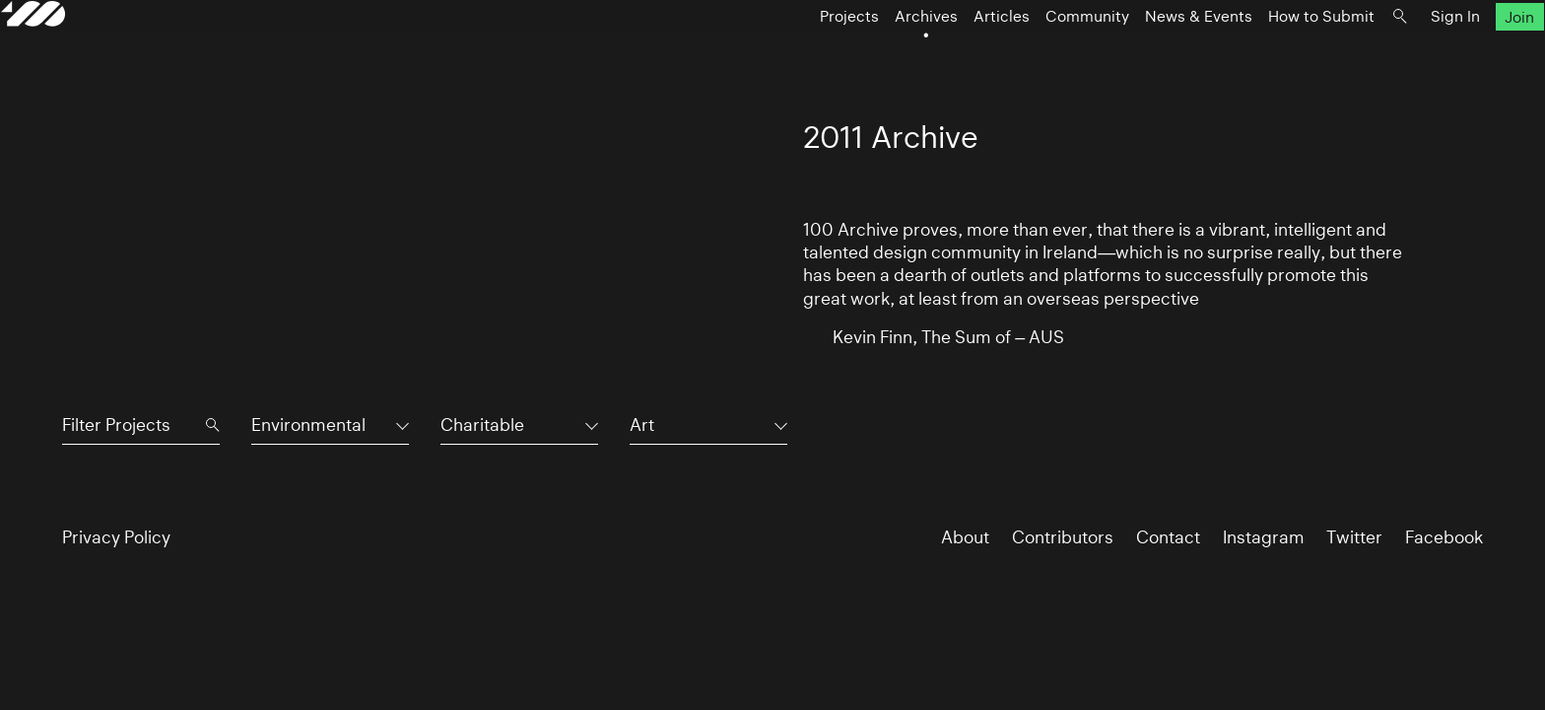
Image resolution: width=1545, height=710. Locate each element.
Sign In (1394, 55)
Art (642, 424)
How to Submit (1260, 55)
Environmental (308, 424)
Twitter (1354, 537)
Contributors (1062, 537)
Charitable (482, 424)
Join (1459, 55)
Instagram (1264, 537)
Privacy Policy (116, 537)
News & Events (1137, 55)
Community (1026, 55)
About (965, 537)
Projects (788, 55)
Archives (865, 55)
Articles (940, 55)
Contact (1168, 537)
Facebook (1444, 537)
